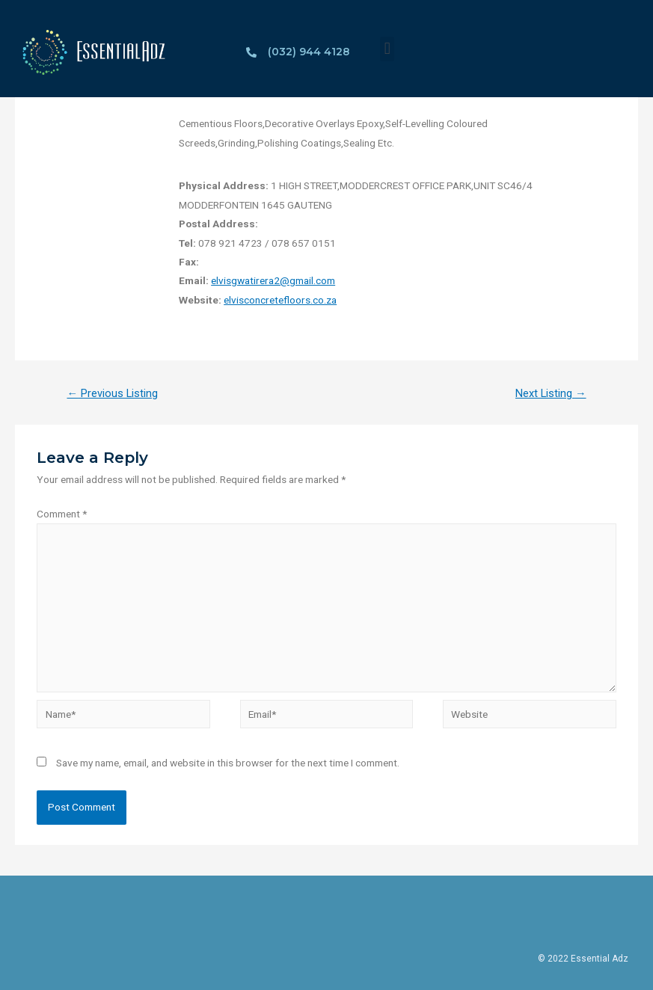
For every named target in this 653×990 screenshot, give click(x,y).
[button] (387, 49)
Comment (62, 514)
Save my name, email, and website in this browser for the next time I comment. (227, 763)
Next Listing (550, 393)
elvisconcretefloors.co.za (280, 300)
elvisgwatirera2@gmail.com (273, 280)
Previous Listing (112, 393)
